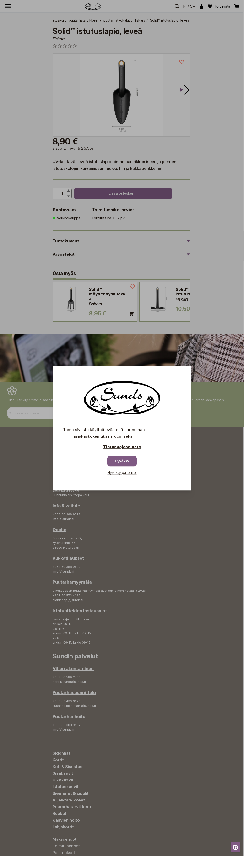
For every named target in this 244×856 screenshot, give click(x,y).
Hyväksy (122, 461)
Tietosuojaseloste (122, 446)
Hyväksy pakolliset (122, 472)
